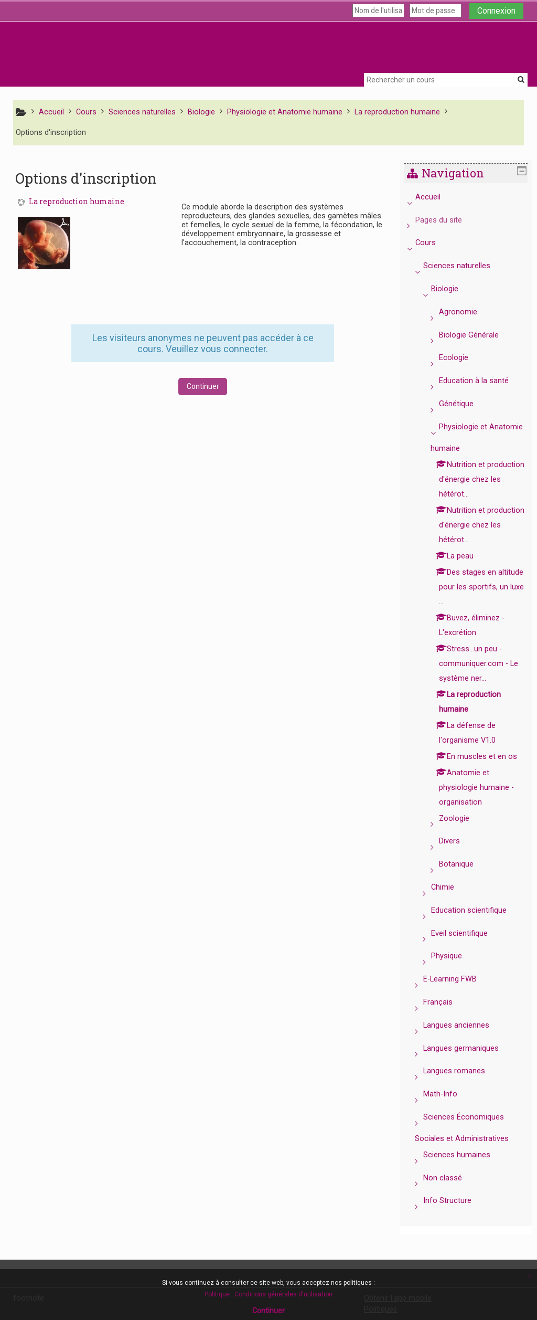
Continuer (203, 386)
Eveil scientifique (467, 948)
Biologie (452, 288)
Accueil (435, 197)
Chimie (450, 901)
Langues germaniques (469, 1063)
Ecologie (461, 357)
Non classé (450, 1192)
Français (445, 1016)
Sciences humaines (464, 1169)
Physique (454, 970)
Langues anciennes (464, 1040)
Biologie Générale (477, 335)
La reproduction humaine (76, 201)
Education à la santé (482, 380)
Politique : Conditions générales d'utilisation (268, 1294)
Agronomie (466, 312)
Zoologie (462, 833)
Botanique (464, 878)
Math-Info (448, 1108)
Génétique (464, 403)
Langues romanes (462, 1085)
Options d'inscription (51, 132)
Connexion (496, 11)
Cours (433, 242)
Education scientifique (476, 925)
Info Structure (455, 1215)
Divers (457, 855)
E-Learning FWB (458, 993)
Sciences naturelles (464, 265)
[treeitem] (469, 710)
